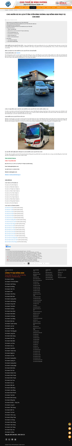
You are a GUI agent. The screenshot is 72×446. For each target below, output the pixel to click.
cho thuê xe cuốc (36, 347)
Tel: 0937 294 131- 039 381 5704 (13, 33)
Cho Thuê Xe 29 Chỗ (36, 356)
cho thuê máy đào (36, 339)
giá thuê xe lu (35, 320)
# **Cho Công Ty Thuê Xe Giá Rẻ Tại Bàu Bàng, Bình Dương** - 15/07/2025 (18, 251)
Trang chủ (21, 7)
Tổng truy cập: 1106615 (62, 277)
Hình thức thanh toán (49, 275)
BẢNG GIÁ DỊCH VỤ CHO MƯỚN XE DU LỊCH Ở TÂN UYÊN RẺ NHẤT (17, 22)
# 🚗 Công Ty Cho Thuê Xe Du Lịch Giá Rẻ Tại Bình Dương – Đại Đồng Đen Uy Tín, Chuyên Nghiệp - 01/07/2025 (24, 256)
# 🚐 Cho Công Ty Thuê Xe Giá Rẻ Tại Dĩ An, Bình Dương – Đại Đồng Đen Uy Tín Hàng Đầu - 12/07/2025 (23, 254)
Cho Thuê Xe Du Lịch (36, 349)
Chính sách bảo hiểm (49, 277)
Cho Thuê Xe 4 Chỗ (36, 351)
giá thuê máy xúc (36, 326)
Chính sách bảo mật (49, 274)
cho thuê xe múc (36, 341)
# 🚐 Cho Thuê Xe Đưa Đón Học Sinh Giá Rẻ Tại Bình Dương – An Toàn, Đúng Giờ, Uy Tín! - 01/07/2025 (23, 257)
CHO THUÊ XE (32, 7)
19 (44, 263)
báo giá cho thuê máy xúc (37, 311)
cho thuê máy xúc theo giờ (37, 318)
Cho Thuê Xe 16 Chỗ (36, 354)
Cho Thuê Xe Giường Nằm (37, 361)
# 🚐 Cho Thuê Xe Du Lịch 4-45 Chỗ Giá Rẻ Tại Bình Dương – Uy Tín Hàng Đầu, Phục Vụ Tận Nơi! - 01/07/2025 (24, 258)
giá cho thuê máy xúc (36, 278)
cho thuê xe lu (35, 344)
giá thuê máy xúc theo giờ (37, 332)
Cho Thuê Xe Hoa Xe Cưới (37, 359)
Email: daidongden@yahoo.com (13, 32)
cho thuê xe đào (36, 342)
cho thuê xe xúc (36, 282)
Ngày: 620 (60, 274)
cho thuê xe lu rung (36, 287)
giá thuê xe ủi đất (36, 272)
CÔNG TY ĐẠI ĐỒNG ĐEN (12, 29)
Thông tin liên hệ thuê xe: (11, 27)
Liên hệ (53, 7)
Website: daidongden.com (12, 35)
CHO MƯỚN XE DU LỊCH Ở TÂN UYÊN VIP (13, 25)
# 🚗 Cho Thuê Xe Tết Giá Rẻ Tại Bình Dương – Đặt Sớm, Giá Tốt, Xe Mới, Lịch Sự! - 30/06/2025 (22, 260)
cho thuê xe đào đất (36, 288)
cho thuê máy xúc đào (37, 298)
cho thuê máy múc (36, 337)
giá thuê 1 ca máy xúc (36, 321)
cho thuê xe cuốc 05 (36, 292)
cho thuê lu (35, 305)
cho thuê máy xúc (36, 330)
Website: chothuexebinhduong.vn (13, 36)
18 (42, 263)
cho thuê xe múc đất (36, 285)
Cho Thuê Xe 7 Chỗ (36, 352)
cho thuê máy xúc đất (36, 296)
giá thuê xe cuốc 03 (36, 313)
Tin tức (43, 7)
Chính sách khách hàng (49, 279)
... (40, 263)
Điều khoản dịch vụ (49, 272)
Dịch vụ (39, 7)
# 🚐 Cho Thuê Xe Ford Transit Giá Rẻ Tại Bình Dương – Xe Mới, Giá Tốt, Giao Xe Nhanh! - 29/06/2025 (23, 261)
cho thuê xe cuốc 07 (36, 290)
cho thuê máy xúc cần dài (37, 300)
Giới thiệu (27, 7)
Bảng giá (48, 7)
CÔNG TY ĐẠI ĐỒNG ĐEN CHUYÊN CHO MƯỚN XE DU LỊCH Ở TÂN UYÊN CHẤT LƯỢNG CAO (21, 23)
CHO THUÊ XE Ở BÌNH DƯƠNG (13, 41)
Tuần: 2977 (60, 275)
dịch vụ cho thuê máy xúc (37, 280)
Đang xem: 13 (60, 272)
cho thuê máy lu (36, 334)
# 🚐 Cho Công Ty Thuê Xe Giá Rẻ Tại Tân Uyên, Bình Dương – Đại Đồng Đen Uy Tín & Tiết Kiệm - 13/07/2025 (24, 253)
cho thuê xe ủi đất (36, 283)
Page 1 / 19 (25, 263)
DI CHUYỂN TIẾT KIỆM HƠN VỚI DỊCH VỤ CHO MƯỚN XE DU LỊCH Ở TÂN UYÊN (19, 26)
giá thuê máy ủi (35, 316)
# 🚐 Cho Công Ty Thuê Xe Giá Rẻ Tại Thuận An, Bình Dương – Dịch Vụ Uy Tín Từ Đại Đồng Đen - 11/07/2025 (24, 255)
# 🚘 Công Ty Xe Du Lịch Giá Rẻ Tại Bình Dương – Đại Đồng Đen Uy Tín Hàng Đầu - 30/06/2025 (22, 259)
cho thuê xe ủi (35, 346)
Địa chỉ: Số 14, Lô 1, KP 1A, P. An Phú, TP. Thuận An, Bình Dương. (18, 30)
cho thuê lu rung (36, 303)
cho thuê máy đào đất (36, 301)
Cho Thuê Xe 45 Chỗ (36, 358)
